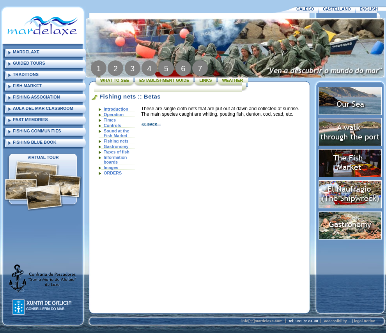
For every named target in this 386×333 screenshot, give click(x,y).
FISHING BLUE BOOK (35, 142)
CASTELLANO (337, 9)
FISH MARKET (27, 85)
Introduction (116, 109)
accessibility (335, 321)
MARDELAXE (26, 51)
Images (111, 167)
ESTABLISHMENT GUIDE (164, 80)
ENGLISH (369, 9)
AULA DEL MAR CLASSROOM (43, 108)
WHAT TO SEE (114, 80)
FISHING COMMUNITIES (37, 131)
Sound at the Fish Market (116, 133)
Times (110, 120)
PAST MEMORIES (30, 119)
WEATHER (232, 80)
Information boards (115, 159)
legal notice (364, 321)
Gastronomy (116, 146)
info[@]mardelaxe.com (262, 321)
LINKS (205, 80)
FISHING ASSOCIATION (36, 97)
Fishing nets (116, 141)
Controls (112, 125)
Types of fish (116, 152)
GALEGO (305, 9)
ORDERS (113, 173)
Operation (114, 114)
